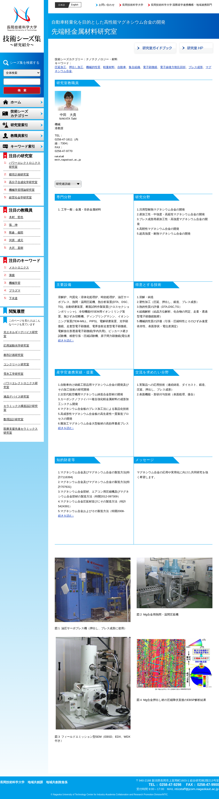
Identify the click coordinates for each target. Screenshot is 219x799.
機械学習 (14, 283)
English (74, 5)
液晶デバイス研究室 (16, 396)
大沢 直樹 (16, 247)
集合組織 (134, 67)
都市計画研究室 (19, 174)
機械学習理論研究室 (22, 189)
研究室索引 (19, 125)
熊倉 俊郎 (16, 232)
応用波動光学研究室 (16, 345)
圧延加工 (60, 67)
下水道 (13, 298)
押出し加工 (76, 67)
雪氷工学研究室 (13, 373)
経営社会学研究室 (20, 197)
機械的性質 (93, 67)
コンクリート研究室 (16, 364)
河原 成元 (16, 240)
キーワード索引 (23, 146)
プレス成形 (196, 67)
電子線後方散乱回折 (173, 67)
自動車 (121, 67)
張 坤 (13, 224)
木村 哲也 (16, 217)
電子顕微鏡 (150, 67)
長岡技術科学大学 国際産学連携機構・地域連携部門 (181, 4)
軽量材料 (109, 67)
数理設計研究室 (13, 419)
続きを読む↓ (66, 340)
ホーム (16, 102)
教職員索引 (19, 136)
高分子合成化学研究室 (23, 182)
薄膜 (12, 275)
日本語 (61, 5)
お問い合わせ (107, 4)
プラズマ (14, 290)
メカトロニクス (19, 267)
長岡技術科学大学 (132, 4)
